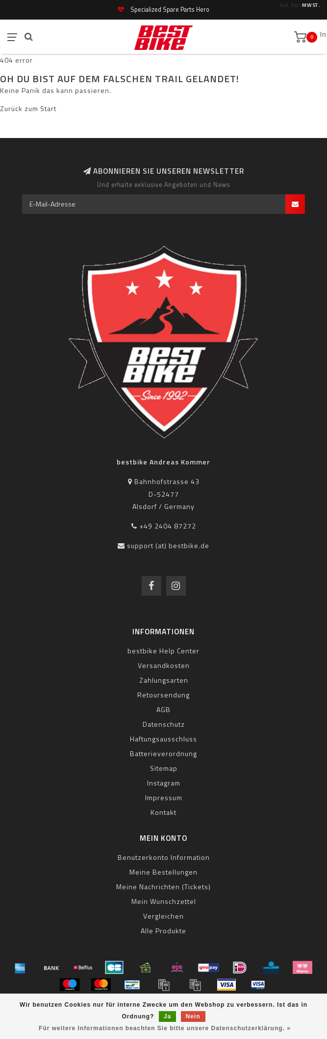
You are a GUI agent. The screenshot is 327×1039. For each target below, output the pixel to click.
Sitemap (163, 768)
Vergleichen (163, 916)
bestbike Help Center (163, 651)
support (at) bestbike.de (168, 545)
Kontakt (163, 812)
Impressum (163, 797)
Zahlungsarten (163, 680)
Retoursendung (163, 695)
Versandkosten (164, 665)
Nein (193, 1016)
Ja (167, 1016)
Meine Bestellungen (163, 872)
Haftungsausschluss (163, 739)
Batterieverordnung (163, 753)
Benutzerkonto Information (164, 857)
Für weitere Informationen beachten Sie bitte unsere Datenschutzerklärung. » (165, 1028)
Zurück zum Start (28, 108)
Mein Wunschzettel (163, 901)
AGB (163, 709)
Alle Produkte (163, 930)
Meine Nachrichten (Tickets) (163, 886)
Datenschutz (164, 724)
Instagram (163, 783)
